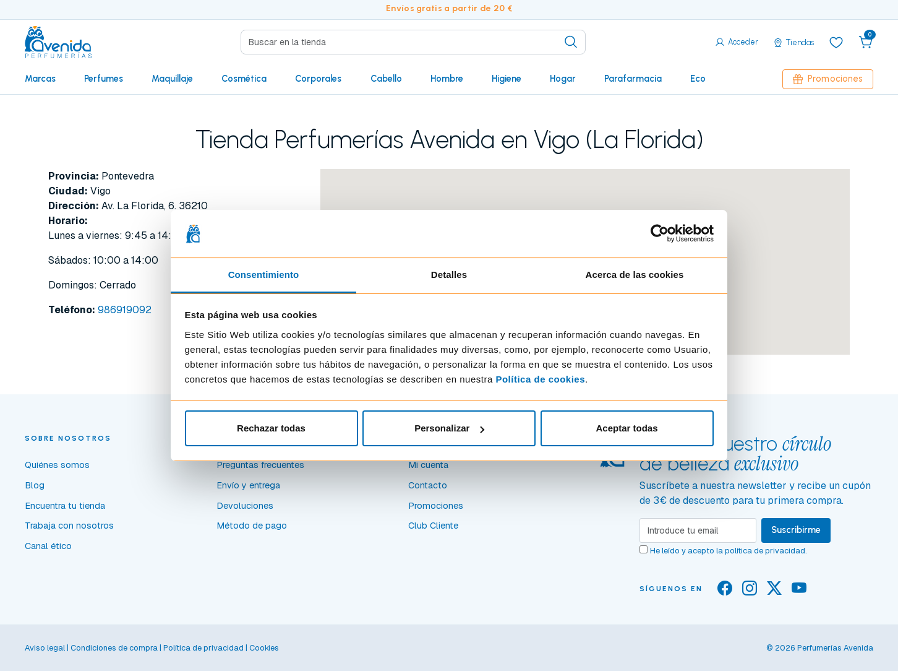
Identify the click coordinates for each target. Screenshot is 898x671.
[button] (865, 42)
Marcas (40, 78)
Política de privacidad (203, 648)
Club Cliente (433, 525)
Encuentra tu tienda (65, 505)
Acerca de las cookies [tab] (635, 274)
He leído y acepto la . (728, 550)
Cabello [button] (386, 78)
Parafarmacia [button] (633, 78)
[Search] (413, 42)
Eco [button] (698, 78)
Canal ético (48, 546)
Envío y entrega (248, 485)
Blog (35, 485)
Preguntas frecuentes (260, 464)
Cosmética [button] (244, 78)
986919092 (125, 309)
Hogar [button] (563, 78)
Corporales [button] (318, 78)
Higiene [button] (506, 78)
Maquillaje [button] (172, 78)
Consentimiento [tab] (263, 274)
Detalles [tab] (449, 274)
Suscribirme (796, 529)
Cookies (264, 648)
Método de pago (251, 525)
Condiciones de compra (114, 648)
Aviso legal (45, 648)
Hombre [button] (446, 78)
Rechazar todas (271, 428)
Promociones (828, 78)
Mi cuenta (428, 464)
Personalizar (449, 428)
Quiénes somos (57, 464)
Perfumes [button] (103, 78)
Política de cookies (540, 379)
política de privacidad (765, 550)
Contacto (427, 485)
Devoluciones (244, 505)
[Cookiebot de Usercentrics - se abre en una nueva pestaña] (659, 234)
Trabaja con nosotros (69, 525)
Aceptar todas (626, 428)
